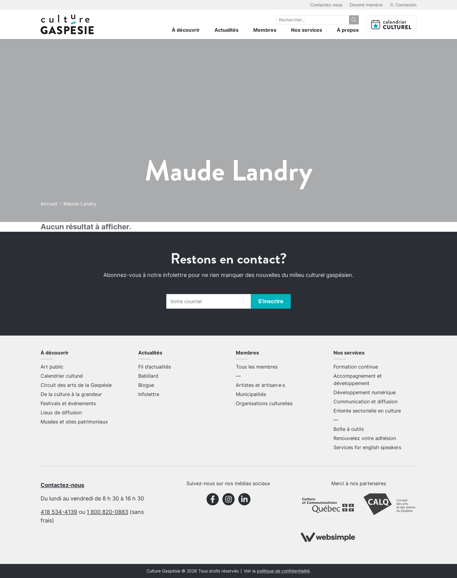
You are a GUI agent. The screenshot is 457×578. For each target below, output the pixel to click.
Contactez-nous (326, 4)
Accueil (49, 204)
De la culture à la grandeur (71, 394)
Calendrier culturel (62, 376)
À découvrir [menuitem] (186, 30)
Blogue (146, 385)
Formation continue (355, 367)
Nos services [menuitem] (306, 30)
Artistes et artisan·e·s (260, 385)
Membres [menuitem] (264, 30)
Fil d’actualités (154, 367)
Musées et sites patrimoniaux (74, 422)
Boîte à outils (348, 429)
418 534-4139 (59, 512)
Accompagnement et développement (357, 379)
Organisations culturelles (264, 403)
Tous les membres (257, 367)
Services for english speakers (367, 447)
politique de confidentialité (283, 571)
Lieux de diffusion (61, 412)
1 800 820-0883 (107, 512)
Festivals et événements (68, 403)
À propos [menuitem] (348, 30)
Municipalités (251, 394)
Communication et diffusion (365, 401)
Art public (52, 367)
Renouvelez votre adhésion (364, 438)
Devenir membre (366, 4)
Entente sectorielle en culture (367, 411)
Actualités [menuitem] (226, 30)
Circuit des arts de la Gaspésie (76, 385)
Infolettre (148, 394)
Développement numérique (364, 392)
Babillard (148, 376)
